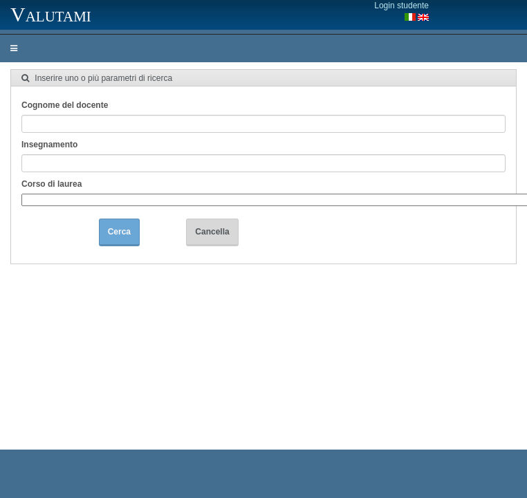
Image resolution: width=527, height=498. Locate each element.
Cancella (212, 232)
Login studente (401, 5)
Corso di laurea (51, 184)
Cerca (119, 232)
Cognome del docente (64, 105)
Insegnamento (49, 144)
